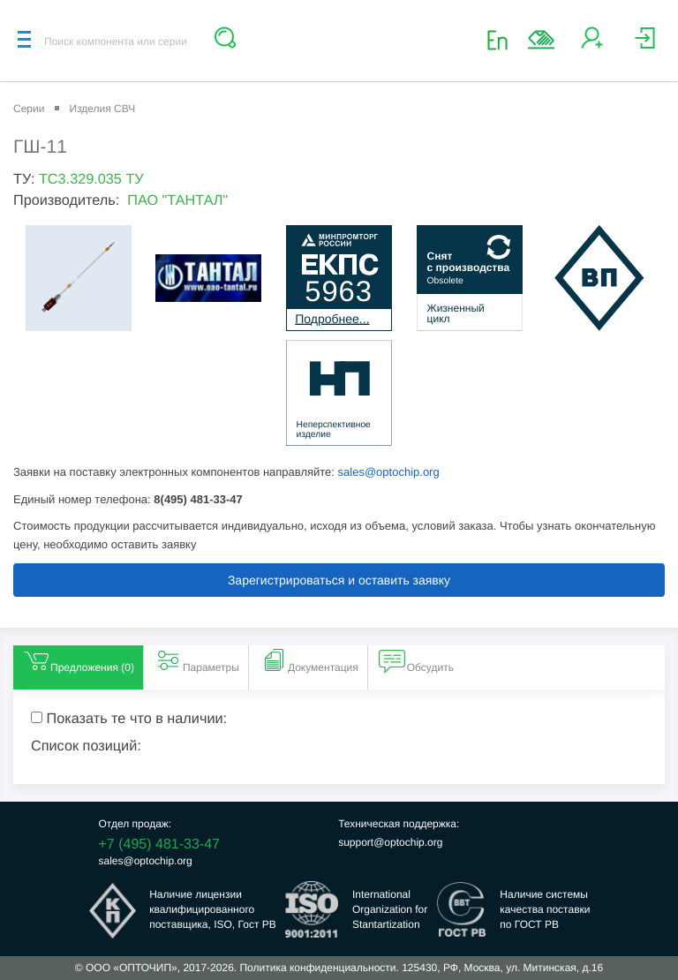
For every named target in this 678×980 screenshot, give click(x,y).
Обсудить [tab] (416, 660)
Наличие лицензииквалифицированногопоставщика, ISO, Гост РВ (212, 909)
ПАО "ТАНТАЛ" (177, 200)
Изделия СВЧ (102, 108)
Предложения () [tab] (78, 660)
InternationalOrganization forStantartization (389, 909)
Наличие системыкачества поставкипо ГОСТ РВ (545, 909)
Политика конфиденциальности (317, 967)
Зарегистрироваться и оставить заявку (339, 580)
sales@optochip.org (389, 472)
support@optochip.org (390, 842)
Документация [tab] (309, 660)
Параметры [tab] (196, 660)
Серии (28, 108)
